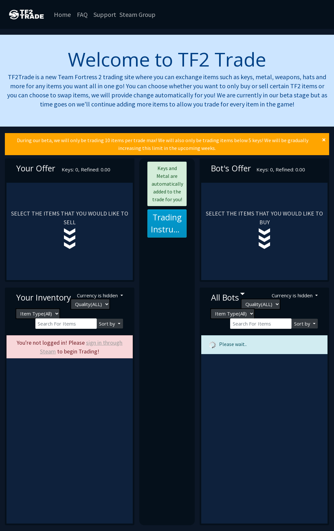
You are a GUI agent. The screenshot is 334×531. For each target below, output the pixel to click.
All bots (225, 297)
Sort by (108, 323)
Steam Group (137, 14)
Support (104, 14)
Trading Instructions (169, 223)
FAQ (82, 14)
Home (62, 14)
